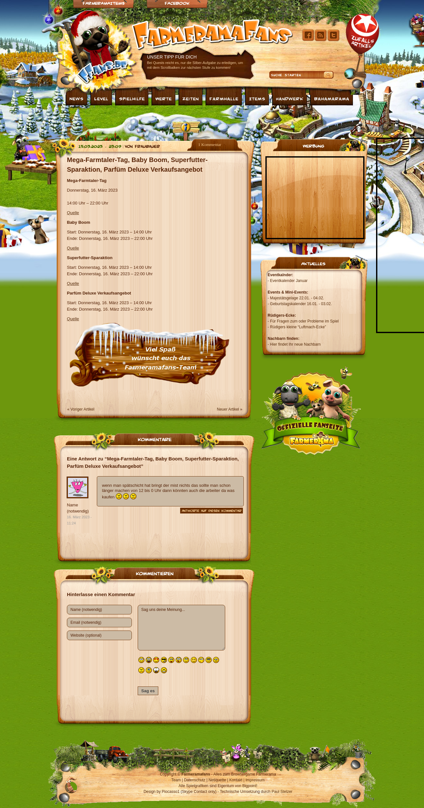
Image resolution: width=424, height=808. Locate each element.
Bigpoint (249, 786)
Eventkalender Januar (289, 280)
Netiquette (217, 780)
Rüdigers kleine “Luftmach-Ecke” (298, 327)
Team (176, 780)
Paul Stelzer (282, 791)
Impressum (254, 780)
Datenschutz (195, 780)
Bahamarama (331, 98)
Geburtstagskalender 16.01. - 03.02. (301, 304)
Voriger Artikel (82, 409)
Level (101, 98)
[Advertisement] (212, 121)
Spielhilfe (132, 98)
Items (257, 98)
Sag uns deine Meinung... (181, 627)
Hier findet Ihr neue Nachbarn (295, 344)
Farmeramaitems (103, 3)
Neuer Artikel (228, 409)
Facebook (177, 3)
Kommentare (154, 438)
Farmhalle (223, 98)
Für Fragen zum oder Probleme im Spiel (304, 321)
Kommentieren (154, 572)
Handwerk (289, 98)
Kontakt (236, 780)
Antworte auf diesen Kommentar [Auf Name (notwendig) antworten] (211, 510)
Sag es (148, 690)
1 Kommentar (209, 144)
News (76, 98)
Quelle (73, 212)
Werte (163, 98)
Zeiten (190, 98)
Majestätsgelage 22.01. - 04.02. (297, 298)
